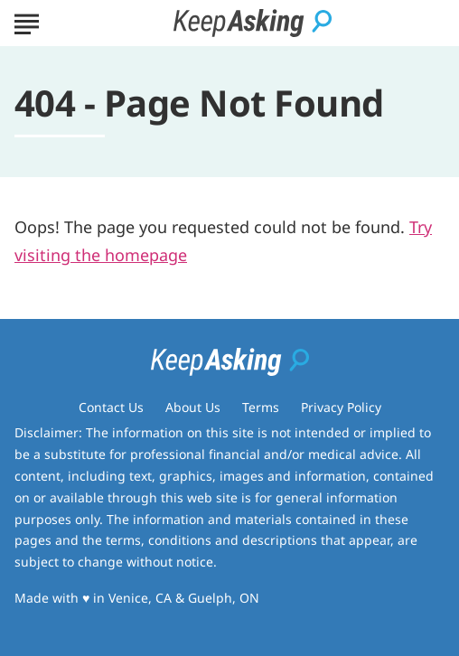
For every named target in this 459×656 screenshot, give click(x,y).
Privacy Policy (341, 407)
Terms (260, 407)
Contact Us (111, 407)
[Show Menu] (26, 22)
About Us (192, 407)
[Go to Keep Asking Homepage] (252, 23)
